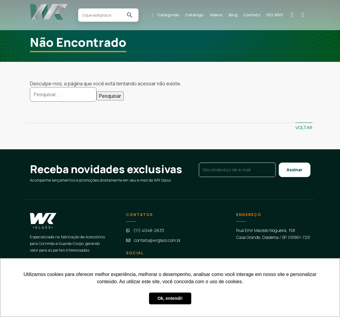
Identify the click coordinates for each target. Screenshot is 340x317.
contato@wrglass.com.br (157, 240)
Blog (233, 14)
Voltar (303, 127)
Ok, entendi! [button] (170, 298)
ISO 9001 (274, 14)
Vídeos (216, 14)
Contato (251, 14)
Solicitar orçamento (294, 15)
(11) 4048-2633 (148, 230)
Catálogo (194, 14)
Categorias (168, 14)
